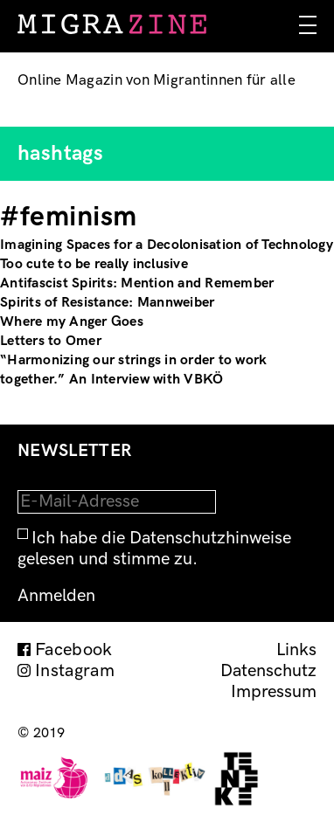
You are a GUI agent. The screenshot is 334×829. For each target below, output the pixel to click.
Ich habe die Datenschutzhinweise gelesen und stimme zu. (154, 549)
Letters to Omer (50, 341)
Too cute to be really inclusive (94, 264)
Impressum (274, 691)
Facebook (74, 649)
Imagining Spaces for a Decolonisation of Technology (166, 245)
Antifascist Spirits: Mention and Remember (137, 283)
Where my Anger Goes (71, 322)
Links (296, 649)
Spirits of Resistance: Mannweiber (107, 302)
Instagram (75, 670)
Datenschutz (268, 670)
